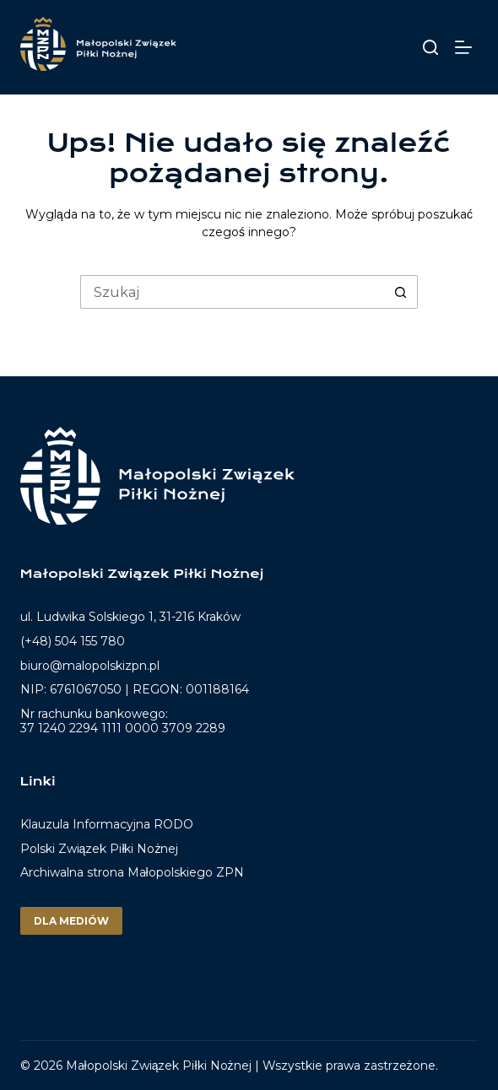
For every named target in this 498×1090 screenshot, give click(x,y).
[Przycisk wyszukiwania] (401, 292)
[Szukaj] (430, 47)
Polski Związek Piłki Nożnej (99, 848)
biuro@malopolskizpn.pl (90, 665)
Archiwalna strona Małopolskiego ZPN (132, 872)
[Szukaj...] (232, 292)
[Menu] (466, 47)
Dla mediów (71, 921)
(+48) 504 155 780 (72, 641)
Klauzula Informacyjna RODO (106, 825)
